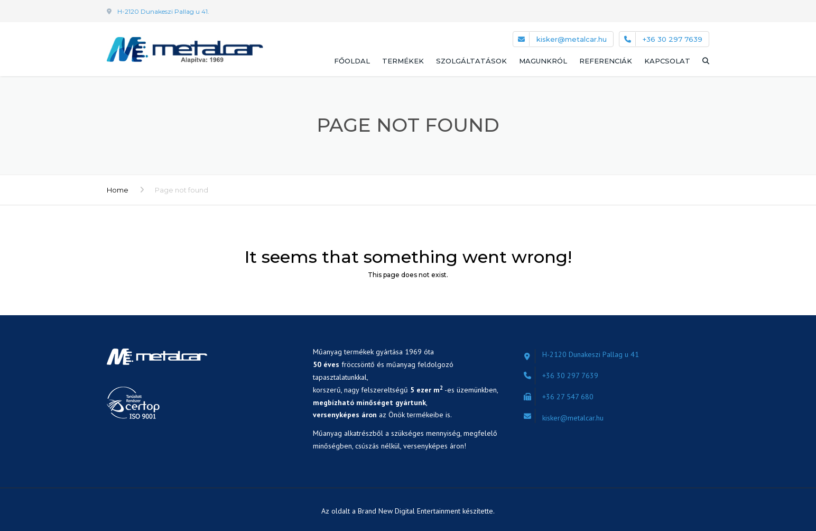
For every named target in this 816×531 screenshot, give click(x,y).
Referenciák (605, 61)
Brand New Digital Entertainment (410, 511)
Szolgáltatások (471, 61)
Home (117, 190)
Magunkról (543, 61)
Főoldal (352, 61)
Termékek (403, 61)
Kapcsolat (667, 61)
